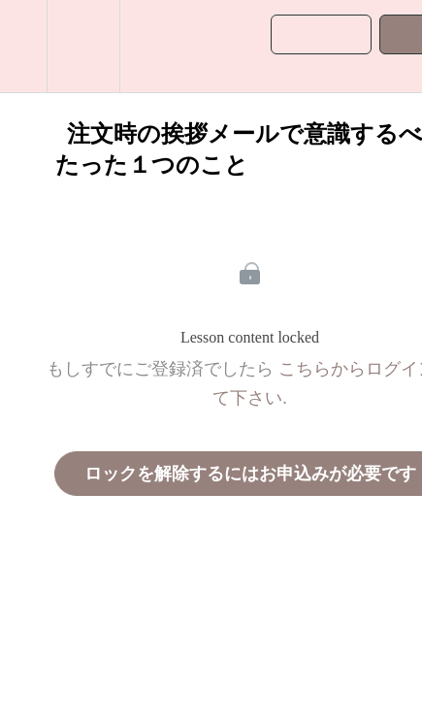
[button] (23, 46)
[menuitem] (83, 46)
